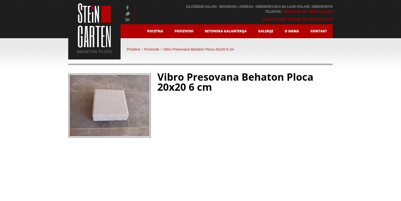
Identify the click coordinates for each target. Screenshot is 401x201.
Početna (133, 49)
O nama (292, 31)
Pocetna (155, 31)
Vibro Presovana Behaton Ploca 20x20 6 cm (198, 49)
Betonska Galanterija (226, 31)
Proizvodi (184, 31)
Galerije (265, 31)
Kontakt (318, 31)
